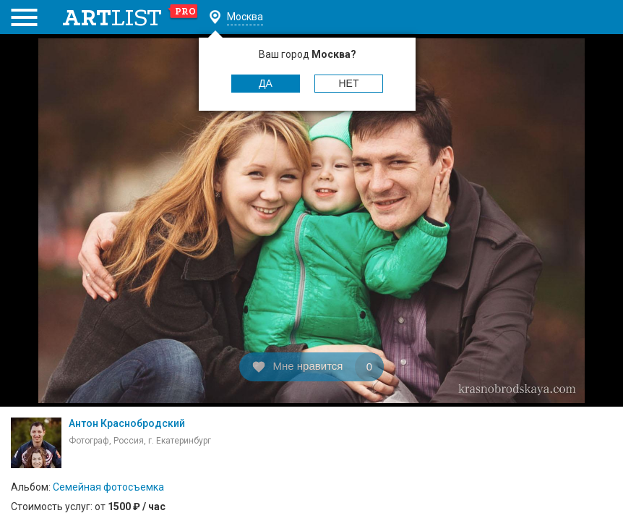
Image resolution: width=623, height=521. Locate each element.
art (130, 17)
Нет (349, 83)
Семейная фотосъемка (108, 487)
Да (265, 83)
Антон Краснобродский (127, 423)
